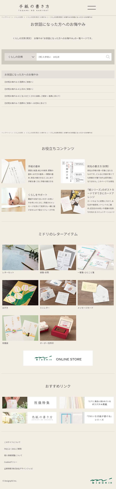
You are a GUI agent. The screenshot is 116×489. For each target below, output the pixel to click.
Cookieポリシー (11, 462)
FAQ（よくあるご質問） (13, 449)
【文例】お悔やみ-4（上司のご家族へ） (19, 89)
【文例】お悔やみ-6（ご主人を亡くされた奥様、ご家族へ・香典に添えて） (32, 96)
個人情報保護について (13, 455)
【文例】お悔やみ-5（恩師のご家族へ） (19, 82)
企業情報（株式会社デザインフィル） (18, 468)
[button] (108, 56)
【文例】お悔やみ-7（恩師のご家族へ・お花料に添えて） (26, 103)
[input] (74, 57)
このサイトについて (12, 442)
